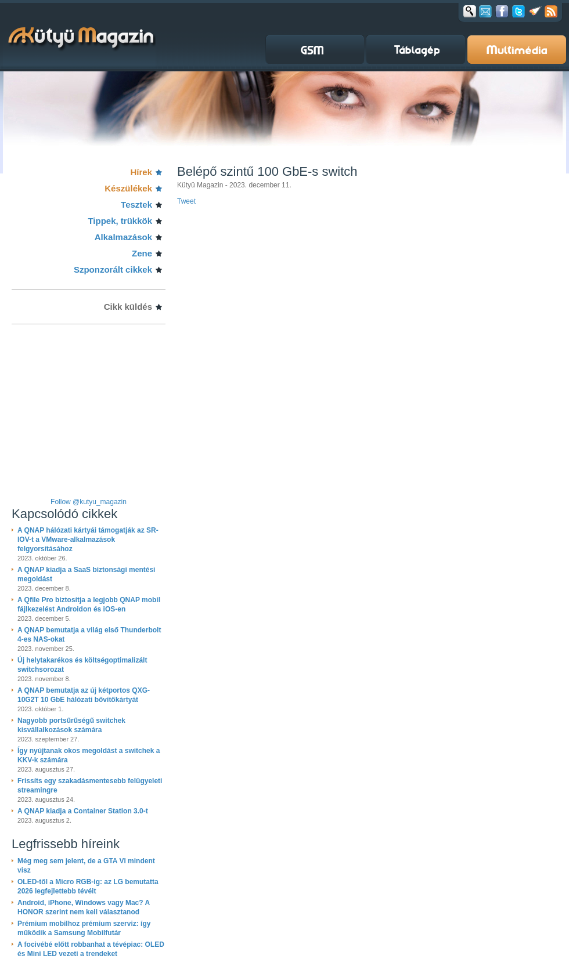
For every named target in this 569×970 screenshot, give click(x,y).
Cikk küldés (128, 307)
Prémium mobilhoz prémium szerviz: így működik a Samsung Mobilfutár (83, 928)
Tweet (186, 201)
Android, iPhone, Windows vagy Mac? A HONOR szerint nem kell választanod (83, 907)
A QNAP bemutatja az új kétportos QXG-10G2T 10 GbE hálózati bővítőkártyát (83, 695)
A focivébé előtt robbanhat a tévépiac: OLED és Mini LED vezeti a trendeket (90, 949)
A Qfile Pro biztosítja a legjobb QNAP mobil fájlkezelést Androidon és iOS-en (88, 604)
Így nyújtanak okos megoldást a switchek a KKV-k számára (88, 755)
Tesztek (136, 204)
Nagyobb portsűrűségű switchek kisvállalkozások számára (71, 725)
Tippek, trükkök (120, 221)
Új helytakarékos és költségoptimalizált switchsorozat (82, 665)
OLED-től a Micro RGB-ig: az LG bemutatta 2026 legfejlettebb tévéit (88, 886)
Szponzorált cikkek (113, 269)
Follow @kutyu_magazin (89, 502)
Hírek (141, 172)
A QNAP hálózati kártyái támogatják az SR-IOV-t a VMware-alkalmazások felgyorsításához (88, 539)
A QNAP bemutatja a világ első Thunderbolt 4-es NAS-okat (89, 634)
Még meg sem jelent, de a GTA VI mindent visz (86, 865)
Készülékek (128, 188)
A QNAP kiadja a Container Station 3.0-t (82, 811)
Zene (142, 253)
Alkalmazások (123, 237)
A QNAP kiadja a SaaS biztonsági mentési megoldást (86, 574)
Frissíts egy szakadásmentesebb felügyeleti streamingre (89, 785)
